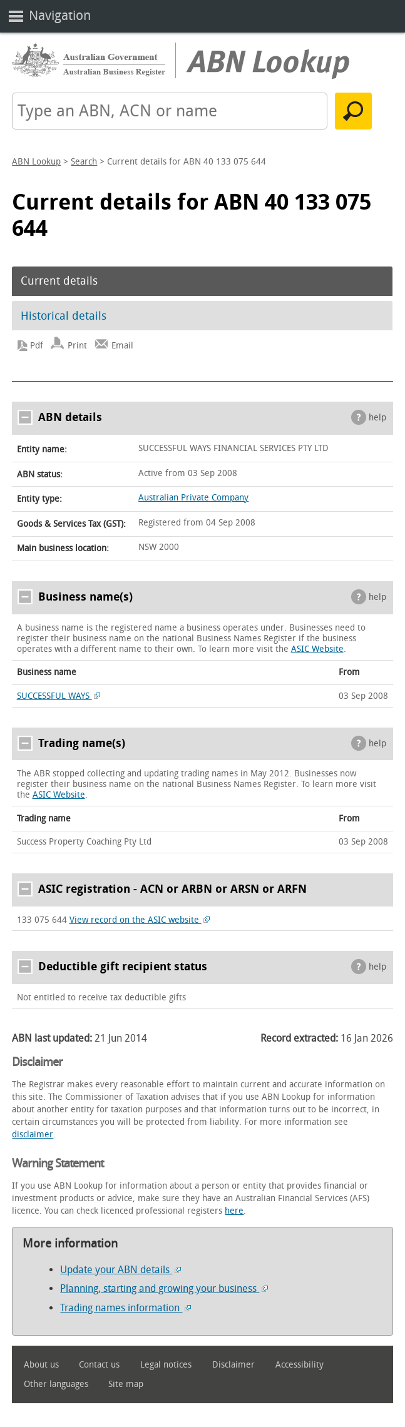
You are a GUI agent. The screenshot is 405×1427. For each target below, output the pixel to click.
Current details (59, 281)
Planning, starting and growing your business (164, 1288)
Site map (125, 1384)
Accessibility (299, 1364)
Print (77, 345)
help (377, 417)
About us (41, 1364)
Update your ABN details (120, 1270)
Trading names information (125, 1308)
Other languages (56, 1384)
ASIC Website (317, 649)
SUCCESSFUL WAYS (59, 696)
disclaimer (32, 1134)
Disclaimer (233, 1364)
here (234, 1211)
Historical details (63, 316)
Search (84, 161)
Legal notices (166, 1364)
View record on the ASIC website (139, 920)
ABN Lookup (36, 161)
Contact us (99, 1364)
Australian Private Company (193, 497)
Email (122, 345)
